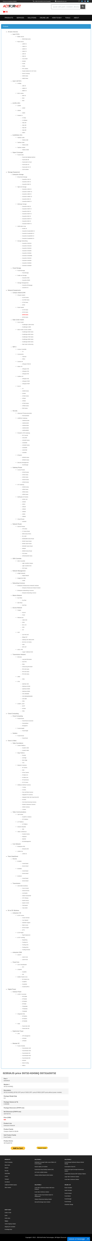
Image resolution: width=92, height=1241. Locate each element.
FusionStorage (21, 270)
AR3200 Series (25, 482)
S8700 (23, 305)
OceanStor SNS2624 (26, 248)
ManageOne (25, 725)
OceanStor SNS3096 (26, 250)
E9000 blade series (26, 39)
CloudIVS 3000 (25, 747)
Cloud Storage (17, 268)
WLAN (19, 386)
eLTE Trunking (21, 937)
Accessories (20, 354)
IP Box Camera (25, 772)
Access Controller (21, 349)
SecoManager (25, 464)
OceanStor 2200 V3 (26, 179)
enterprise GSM (17, 952)
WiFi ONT (24, 647)
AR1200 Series (25, 472)
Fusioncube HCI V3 (26, 167)
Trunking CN (25, 942)
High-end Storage (21, 186)
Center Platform (21, 745)
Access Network (17, 607)
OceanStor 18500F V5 (27, 191)
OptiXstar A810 (25, 684)
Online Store (7, 1218)
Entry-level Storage (22, 177)
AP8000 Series (25, 405)
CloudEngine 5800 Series (27, 331)
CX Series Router (26, 531)
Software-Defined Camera (24, 784)
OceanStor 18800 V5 (26, 194)
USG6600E (24, 447)
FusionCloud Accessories (27, 720)
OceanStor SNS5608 (26, 265)
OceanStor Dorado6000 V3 (28, 238)
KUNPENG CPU (17, 135)
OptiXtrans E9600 (26, 691)
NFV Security (25, 435)
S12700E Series (25, 299)
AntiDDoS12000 (25, 420)
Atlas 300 (24, 125)
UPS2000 (24, 1038)
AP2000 (24, 393)
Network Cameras (22, 765)
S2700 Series (25, 312)
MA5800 (19, 868)
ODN (23, 627)
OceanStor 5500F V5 (27, 213)
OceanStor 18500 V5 (26, 189)
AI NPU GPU (16, 103)
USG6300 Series (26, 440)
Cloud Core (16, 962)
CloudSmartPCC (25, 986)
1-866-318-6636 (38, 1)
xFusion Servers (13, 31)
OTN (18, 681)
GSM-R (19, 954)
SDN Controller (17, 558)
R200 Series (25, 408)
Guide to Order (8, 1212)
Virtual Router (20, 519)
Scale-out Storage (22, 275)
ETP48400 (24, 1001)
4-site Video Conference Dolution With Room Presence (44, 1188)
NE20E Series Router (27, 541)
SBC (23, 829)
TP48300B (24, 1011)
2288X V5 (24, 51)
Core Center (20, 322)
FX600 (23, 66)
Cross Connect (25, 888)
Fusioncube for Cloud (27, 162)
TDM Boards (25, 905)
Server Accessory (26, 73)
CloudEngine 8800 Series (27, 339)
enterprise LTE (17, 913)
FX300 (23, 63)
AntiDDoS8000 (25, 430)
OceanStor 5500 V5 (26, 211)
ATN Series (24, 528)
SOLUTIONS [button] (32, 18)
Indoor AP (19, 366)
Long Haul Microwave (27, 659)
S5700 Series (25, 314)
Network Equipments (14, 290)
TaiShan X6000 (21, 147)
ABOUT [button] (76, 18)
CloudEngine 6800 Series (27, 334)
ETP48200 (24, 999)
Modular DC (16, 1043)
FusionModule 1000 (26, 1048)
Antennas (24, 356)
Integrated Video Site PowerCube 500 (30, 797)
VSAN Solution (25, 169)
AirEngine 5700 (25, 368)
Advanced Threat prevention (24, 413)
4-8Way (19, 83)
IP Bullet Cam (25, 777)
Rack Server (20, 41)
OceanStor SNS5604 (26, 263)
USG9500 (24, 452)
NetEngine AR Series (22, 497)
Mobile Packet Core (22, 977)
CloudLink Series (26, 834)
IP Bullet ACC (25, 775)
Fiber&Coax (20, 617)
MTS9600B (24, 1021)
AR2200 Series (25, 479)
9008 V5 (24, 95)
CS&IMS (19, 969)
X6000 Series (25, 75)
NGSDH (24, 708)
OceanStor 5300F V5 (27, 208)
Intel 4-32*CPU (17, 81)
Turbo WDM (24, 908)
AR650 (23, 514)
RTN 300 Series (25, 669)
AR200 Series (25, 477)
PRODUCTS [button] (9, 18)
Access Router (21, 469)
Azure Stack (24, 58)
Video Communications (19, 812)
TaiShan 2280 (20, 137)
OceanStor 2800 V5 (26, 184)
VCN (23, 762)
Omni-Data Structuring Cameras (29, 802)
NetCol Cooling (25, 1063)
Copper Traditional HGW (27, 652)
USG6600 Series (26, 445)
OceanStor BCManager (27, 285)
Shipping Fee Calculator (10, 1226)
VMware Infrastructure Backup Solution (43, 1199)
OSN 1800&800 (25, 693)
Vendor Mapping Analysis (10, 1223)
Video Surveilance (18, 743)
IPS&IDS (19, 455)
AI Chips (24, 117)
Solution (15, 733)
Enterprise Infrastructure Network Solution (28, 585)
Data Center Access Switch (24, 329)
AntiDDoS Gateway (22, 418)
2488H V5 (24, 88)
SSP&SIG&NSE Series (27, 555)
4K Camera (24, 767)
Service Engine (25, 927)
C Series (24, 787)
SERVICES (20, 18)
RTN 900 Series (25, 674)
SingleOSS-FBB (21, 578)
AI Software (24, 120)
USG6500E (24, 442)
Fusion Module (21, 1045)
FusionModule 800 (26, 1058)
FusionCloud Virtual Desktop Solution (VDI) (44, 1169)
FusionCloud (20, 718)
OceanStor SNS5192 (26, 258)
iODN (23, 622)
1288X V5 (24, 46)
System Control (25, 903)
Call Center (20, 814)
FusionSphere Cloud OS (70, 1166)
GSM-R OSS (25, 957)
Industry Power (17, 991)
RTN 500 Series (25, 671)
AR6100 (24, 506)
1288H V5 (24, 44)
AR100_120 (24, 499)
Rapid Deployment (26, 935)
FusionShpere (68, 1196)
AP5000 (24, 398)
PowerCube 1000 (26, 1026)
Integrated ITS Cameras (27, 794)
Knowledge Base (8, 1229)
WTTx (23, 930)
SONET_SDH (20, 703)
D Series (24, 789)
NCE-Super (24, 568)
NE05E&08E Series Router (28, 538)
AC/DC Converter (21, 994)
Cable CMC (24, 620)
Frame (23, 615)
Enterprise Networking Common (25, 590)
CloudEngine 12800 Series (28, 324)
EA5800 (19, 861)
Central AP (20, 361)
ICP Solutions (25, 819)
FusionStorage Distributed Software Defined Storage (74, 1163)
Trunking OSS (25, 944)
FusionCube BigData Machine (28, 157)
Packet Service (25, 900)
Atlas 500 (24, 127)
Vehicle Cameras (26, 807)
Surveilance (7, 1182)
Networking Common (19, 583)
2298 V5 (24, 53)
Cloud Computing (13, 713)
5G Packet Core (25, 979)
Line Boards (24, 893)
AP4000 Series (25, 396)
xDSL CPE (20, 649)
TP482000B (24, 1006)
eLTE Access (20, 915)
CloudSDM (24, 984)
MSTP (23, 706)
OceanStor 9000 (25, 277)
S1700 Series (25, 309)
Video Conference (22, 831)
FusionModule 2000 (26, 1050)
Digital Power (12, 989)
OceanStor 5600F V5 (27, 218)
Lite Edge (24, 757)
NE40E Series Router (27, 543)
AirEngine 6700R (26, 381)
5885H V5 (24, 90)
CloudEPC (24, 981)
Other (23, 644)
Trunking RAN (25, 947)
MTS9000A (24, 1016)
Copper (19, 610)
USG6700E (24, 450)
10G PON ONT (25, 634)
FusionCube (20, 154)
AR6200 (24, 509)
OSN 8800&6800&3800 (27, 696)
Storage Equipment (14, 172)
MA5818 (19, 876)
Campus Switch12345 (19, 292)
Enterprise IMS (21, 846)
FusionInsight (20, 728)
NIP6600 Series (25, 460)
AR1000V (24, 521)
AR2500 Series (25, 487)
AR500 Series (25, 489)
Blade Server (20, 36)
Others (23, 132)
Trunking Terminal (26, 949)
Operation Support (26, 922)
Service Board (25, 866)
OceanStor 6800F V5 (27, 201)
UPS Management (26, 1035)
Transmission (16, 883)
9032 (23, 100)
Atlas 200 (24, 122)
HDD (23, 770)
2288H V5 (24, 49)
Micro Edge (24, 760)
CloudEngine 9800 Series (27, 341)
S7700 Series (25, 302)
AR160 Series (25, 474)
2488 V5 (24, 85)
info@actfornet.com (62, 1)
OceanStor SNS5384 (26, 260)
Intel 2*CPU (16, 34)
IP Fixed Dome (25, 779)
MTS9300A (24, 1018)
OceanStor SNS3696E (27, 255)
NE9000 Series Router (27, 551)
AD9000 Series (25, 391)
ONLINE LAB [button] (44, 18)
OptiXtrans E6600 (26, 688)
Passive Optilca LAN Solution (41, 1166)
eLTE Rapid (20, 932)
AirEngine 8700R (26, 383)
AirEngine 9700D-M (26, 364)
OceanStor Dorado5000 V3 (28, 236)
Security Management (23, 462)
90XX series (20, 93)
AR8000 (24, 516)
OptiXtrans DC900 (26, 686)
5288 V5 (24, 56)
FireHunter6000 (25, 415)
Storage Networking (22, 241)
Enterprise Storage (18, 174)
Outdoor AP (20, 376)
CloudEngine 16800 (26, 327)
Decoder (24, 755)
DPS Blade (24, 996)
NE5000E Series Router (27, 546)
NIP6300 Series (25, 457)
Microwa (19, 657)
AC (22, 351)
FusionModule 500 (26, 1053)
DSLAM (24, 612)
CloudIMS (24, 971)
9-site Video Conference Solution (42, 1192)
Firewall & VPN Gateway (23, 433)
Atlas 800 (24, 130)
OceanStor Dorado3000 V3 (28, 233)
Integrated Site (21, 1013)
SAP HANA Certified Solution (41, 1172)
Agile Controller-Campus (27, 563)
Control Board (25, 863)
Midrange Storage (22, 204)
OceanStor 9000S (26, 280)
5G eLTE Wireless (13, 910)
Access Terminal (25, 917)
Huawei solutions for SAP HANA (29, 71)
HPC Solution (25, 68)
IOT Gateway (20, 484)
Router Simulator (68, 1187)
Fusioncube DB (25, 159)
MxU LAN (24, 624)
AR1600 (24, 501)
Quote (6, 1215)
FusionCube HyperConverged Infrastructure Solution (74, 1170)
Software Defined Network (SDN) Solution (44, 1175)
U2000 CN (20, 851)
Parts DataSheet (13, 856)
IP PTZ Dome (25, 782)
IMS (23, 974)
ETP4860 (24, 1003)
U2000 (23, 580)
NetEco (23, 1065)
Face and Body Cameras (27, 792)
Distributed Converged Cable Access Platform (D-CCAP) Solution (45, 1163)
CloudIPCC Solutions (27, 816)
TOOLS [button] (67, 18)
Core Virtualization (22, 964)
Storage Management (23, 282)
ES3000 (24, 61)
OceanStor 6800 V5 (26, 199)
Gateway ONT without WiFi (28, 639)
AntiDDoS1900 (25, 428)
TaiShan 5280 (20, 142)
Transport (7, 1179)
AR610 (23, 504)
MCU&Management (26, 841)
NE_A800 (24, 536)
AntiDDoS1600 (25, 423)
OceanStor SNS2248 (26, 245)
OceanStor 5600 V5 (26, 216)
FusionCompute (68, 1193)
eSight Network (21, 573)
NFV (23, 967)
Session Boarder (21, 826)
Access (15, 858)
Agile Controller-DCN (26, 565)
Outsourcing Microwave (27, 666)
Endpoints (24, 836)
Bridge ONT (24, 637)
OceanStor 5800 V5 (26, 221)
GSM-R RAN (25, 959)
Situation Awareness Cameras (28, 804)
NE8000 (24, 548)
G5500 (19, 110)
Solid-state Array (21, 226)
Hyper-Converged (18, 152)
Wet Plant (19, 602)
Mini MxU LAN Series (27, 642)
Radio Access (25, 925)
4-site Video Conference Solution (72, 1179)
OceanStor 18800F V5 (27, 196)
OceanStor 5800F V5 (27, 223)
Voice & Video (12, 740)
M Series (24, 799)
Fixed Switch (20, 307)
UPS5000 (24, 1040)
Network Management (19, 571)
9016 (23, 98)
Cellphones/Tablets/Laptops (11, 1184)
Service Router (21, 526)
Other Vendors (8, 1187)
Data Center (7, 1165)
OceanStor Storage (69, 1204)
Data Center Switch (18, 319)
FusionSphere (25, 723)
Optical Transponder (26, 895)
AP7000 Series (25, 403)
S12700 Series (25, 297)
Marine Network (17, 595)
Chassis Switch (21, 295)
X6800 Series (25, 78)
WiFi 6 (14, 347)
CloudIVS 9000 (25, 750)
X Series (24, 809)
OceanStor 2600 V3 (26, 181)
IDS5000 (24, 1060)
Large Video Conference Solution (72, 1176)
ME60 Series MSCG (26, 533)
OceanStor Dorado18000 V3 (28, 231)
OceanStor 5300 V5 (26, 206)
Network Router (17, 524)
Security (15, 410)
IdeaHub (24, 839)
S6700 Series (25, 317)
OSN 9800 (24, 698)
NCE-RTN (24, 661)
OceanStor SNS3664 (26, 253)
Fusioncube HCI (25, 164)
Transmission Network (19, 654)
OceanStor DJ (25, 287)
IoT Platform (20, 821)
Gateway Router (17, 467)
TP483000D (24, 1008)
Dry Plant (19, 597)
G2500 (19, 105)
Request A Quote (42, 1148)
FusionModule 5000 (26, 1055)
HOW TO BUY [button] (57, 18)
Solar (18, 1023)
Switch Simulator (68, 1190)
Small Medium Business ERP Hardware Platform (75, 1173)
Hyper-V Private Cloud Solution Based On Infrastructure (44, 1195)
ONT (18, 632)
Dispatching (24, 940)
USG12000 (24, 437)
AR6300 (24, 511)
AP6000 (24, 400)
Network (6, 1167)
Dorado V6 (24, 228)
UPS (18, 1033)
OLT (23, 629)
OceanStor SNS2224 (26, 243)
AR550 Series (25, 494)
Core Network (17, 844)
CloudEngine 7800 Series (27, 336)
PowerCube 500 (25, 1028)
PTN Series (24, 553)
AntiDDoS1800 (25, 425)
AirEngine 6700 (25, 371)
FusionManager (68, 1198)
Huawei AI (20, 115)
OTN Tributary (25, 898)
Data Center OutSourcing (27, 344)
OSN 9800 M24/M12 (22, 885)
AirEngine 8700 (25, 373)
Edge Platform (21, 753)
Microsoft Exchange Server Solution (42, 1202)
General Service (25, 890)
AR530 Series (25, 492)
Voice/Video (7, 1173)
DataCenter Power (18, 1031)
